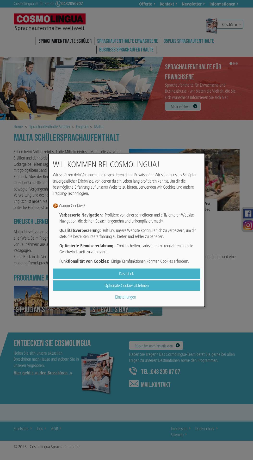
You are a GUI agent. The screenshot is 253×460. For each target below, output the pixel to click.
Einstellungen (125, 297)
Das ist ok (126, 274)
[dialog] (127, 230)
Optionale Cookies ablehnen (127, 285)
